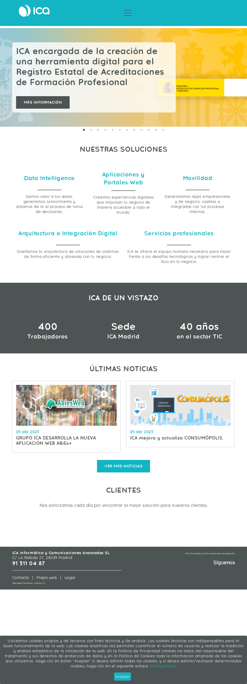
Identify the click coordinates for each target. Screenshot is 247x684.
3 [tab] (98, 124)
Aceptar (122, 676)
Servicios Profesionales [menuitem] (109, 21)
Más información (43, 97)
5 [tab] (112, 124)
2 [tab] (91, 124)
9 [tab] (141, 124)
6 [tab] (120, 124)
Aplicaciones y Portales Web (123, 198)
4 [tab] (105, 124)
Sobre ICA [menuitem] (147, 21)
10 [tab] (148, 124)
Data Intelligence (49, 197)
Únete (228, 12)
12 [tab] (163, 124)
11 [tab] (156, 124)
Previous (8, 71)
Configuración (163, 666)
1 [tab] (84, 124)
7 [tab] (127, 124)
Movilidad (197, 197)
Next (238, 71)
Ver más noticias (123, 536)
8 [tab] (134, 124)
